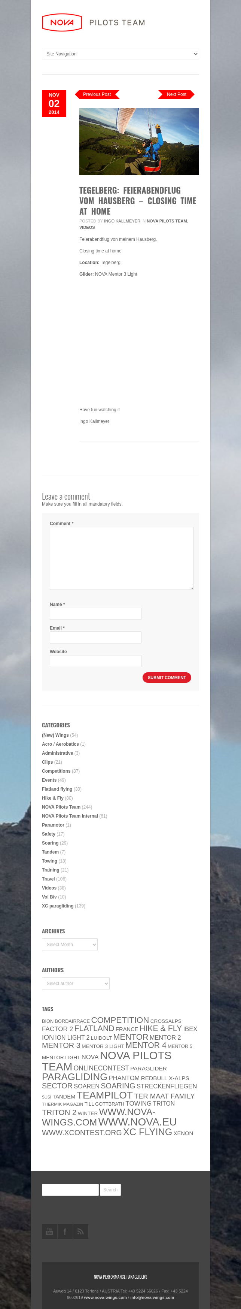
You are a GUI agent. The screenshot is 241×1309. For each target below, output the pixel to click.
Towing (49, 861)
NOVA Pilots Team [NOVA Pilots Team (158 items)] (107, 1061)
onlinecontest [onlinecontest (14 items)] (101, 1068)
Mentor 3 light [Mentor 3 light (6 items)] (103, 1046)
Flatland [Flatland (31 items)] (94, 1028)
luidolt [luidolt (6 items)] (101, 1038)
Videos (87, 227)
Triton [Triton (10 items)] (164, 1103)
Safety (48, 834)
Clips (47, 762)
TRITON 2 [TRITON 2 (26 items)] (59, 1112)
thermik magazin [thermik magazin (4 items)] (62, 1104)
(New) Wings (55, 735)
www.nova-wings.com (105, 1297)
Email (57, 628)
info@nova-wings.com (152, 1297)
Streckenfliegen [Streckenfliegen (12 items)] (167, 1086)
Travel (48, 879)
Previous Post (97, 94)
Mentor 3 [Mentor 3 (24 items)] (61, 1045)
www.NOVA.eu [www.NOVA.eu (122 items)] (137, 1122)
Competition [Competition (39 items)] (120, 1020)
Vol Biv (49, 897)
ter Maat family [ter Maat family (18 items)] (164, 1096)
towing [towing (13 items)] (138, 1103)
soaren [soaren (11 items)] (87, 1086)
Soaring (50, 843)
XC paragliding (58, 906)
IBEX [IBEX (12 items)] (190, 1029)
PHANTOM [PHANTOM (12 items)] (124, 1078)
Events (49, 780)
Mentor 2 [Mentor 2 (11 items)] (165, 1037)
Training (51, 870)
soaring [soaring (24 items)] (118, 1086)
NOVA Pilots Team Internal (70, 816)
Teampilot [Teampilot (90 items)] (105, 1095)
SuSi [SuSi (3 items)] (46, 1097)
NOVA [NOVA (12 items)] (90, 1057)
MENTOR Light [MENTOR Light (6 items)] (61, 1057)
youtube (49, 1231)
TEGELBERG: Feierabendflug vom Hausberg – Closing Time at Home (137, 200)
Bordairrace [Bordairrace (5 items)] (72, 1021)
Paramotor (53, 825)
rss (80, 1231)
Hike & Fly (53, 798)
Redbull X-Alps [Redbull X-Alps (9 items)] (165, 1078)
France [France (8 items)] (127, 1029)
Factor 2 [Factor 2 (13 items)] (57, 1029)
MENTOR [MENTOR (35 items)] (130, 1037)
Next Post (176, 94)
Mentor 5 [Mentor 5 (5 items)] (180, 1046)
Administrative (57, 753)
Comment (61, 523)
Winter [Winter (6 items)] (88, 1113)
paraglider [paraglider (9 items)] (148, 1068)
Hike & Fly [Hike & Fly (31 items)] (161, 1028)
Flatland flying (57, 789)
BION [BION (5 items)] (48, 1021)
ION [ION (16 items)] (48, 1037)
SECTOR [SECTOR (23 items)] (57, 1086)
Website (58, 651)
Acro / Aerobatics (60, 744)
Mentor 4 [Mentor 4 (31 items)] (146, 1045)
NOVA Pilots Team (167, 221)
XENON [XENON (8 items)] (183, 1133)
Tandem (50, 852)
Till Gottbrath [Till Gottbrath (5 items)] (104, 1104)
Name (57, 604)
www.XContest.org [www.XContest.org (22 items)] (82, 1132)
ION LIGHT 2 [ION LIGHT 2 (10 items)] (72, 1037)
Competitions (56, 771)
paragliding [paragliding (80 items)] (74, 1077)
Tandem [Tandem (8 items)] (63, 1097)
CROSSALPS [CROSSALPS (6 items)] (165, 1021)
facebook (65, 1231)
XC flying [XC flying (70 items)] (147, 1132)
